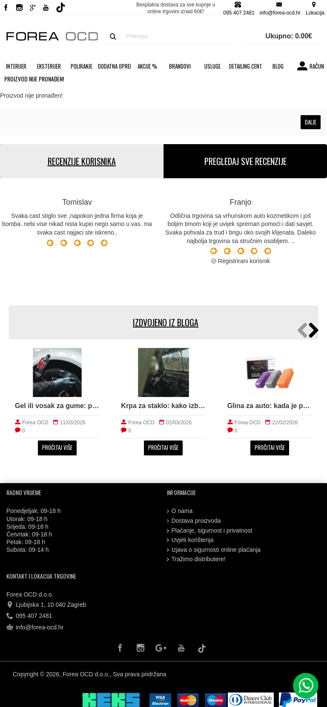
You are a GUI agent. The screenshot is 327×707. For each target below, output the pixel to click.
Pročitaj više (57, 447)
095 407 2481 (29, 616)
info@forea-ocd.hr (34, 628)
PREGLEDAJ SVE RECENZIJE (245, 161)
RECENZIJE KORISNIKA (82, 161)
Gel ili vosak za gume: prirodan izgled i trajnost (57, 405)
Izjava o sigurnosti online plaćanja (214, 549)
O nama (180, 511)
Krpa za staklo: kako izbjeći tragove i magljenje (163, 405)
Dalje (310, 122)
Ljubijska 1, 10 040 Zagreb (46, 605)
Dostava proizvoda (194, 520)
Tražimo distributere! (196, 559)
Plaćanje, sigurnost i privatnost (209, 530)
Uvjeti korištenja (190, 540)
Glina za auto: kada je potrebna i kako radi (269, 405)
